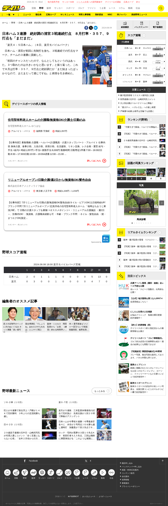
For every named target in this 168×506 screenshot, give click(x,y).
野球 (41, 8)
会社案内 (125, 476)
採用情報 (125, 480)
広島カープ (128, 2)
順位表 (38, 14)
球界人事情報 (85, 14)
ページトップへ (162, 461)
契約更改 (99, 14)
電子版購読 (158, 27)
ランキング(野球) (138, 119)
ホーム (5, 23)
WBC (110, 14)
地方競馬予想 (53, 2)
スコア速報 (134, 35)
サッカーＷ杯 (68, 2)
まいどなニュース (88, 496)
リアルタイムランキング (142, 232)
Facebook (33, 461)
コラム (122, 8)
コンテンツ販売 (128, 473)
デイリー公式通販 (113, 2)
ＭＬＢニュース (67, 14)
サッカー (58, 8)
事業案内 (125, 483)
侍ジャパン (122, 14)
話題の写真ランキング (141, 163)
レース (112, 8)
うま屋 (102, 8)
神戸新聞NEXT (73, 496)
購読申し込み (127, 463)
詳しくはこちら (96, 161)
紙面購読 (125, 27)
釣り (138, 2)
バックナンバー (141, 27)
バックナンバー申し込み (132, 467)
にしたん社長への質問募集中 (89, 2)
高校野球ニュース (139, 14)
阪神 (49, 8)
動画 (130, 8)
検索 (161, 8)
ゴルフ (81, 8)
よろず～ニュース (105, 496)
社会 (138, 8)
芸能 (34, 8)
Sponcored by (100, 239)
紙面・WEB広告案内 (130, 470)
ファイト (91, 8)
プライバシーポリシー (131, 486)
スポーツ (70, 8)
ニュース (27, 14)
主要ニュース (139, 89)
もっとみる (99, 391)
